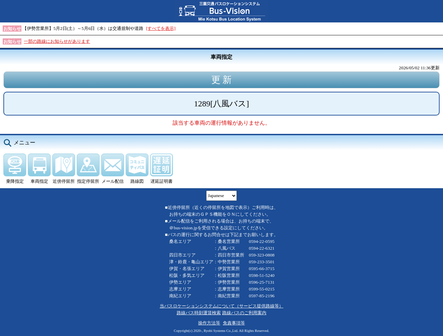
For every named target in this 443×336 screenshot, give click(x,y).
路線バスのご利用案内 (244, 312)
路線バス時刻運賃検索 (199, 312)
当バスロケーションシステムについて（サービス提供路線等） (221, 305)
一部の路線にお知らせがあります (57, 41)
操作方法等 (209, 322)
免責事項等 (234, 322)
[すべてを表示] (161, 28)
